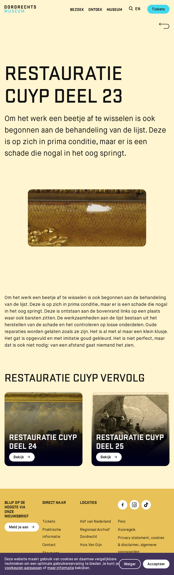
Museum (114, 9)
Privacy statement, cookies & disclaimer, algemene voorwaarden (141, 545)
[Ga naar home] (29, 9)
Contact (49, 545)
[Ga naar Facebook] (122, 505)
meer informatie (60, 568)
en (137, 9)
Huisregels (126, 530)
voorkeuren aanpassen (23, 568)
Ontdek (95, 9)
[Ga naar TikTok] (146, 505)
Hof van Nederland (95, 522)
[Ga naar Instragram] (134, 505)
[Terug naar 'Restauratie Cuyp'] (87, 26)
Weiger (130, 564)
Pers (122, 522)
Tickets (158, 9)
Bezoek (77, 9)
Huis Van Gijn (91, 545)
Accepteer (156, 564)
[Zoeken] (131, 9)
